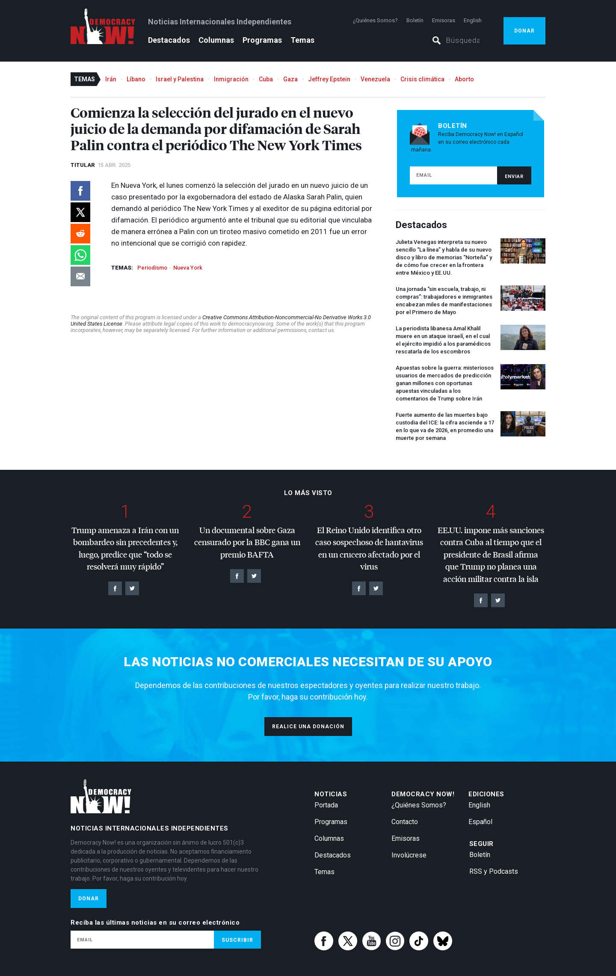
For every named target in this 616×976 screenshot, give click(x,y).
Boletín (415, 20)
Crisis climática (422, 79)
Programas (262, 40)
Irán (110, 79)
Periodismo (152, 267)
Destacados (169, 40)
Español (480, 822)
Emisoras (443, 20)
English (473, 20)
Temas (302, 40)
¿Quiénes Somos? (375, 20)
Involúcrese (408, 855)
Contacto (404, 822)
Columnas (216, 40)
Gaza (290, 79)
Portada (326, 805)
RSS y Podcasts (493, 871)
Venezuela (375, 79)
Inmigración (231, 79)
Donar (524, 31)
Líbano (136, 79)
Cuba (266, 79)
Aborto (464, 79)
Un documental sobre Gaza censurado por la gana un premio (247, 542)
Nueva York (187, 267)
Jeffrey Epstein (329, 79)
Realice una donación (308, 727)
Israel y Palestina (180, 79)
